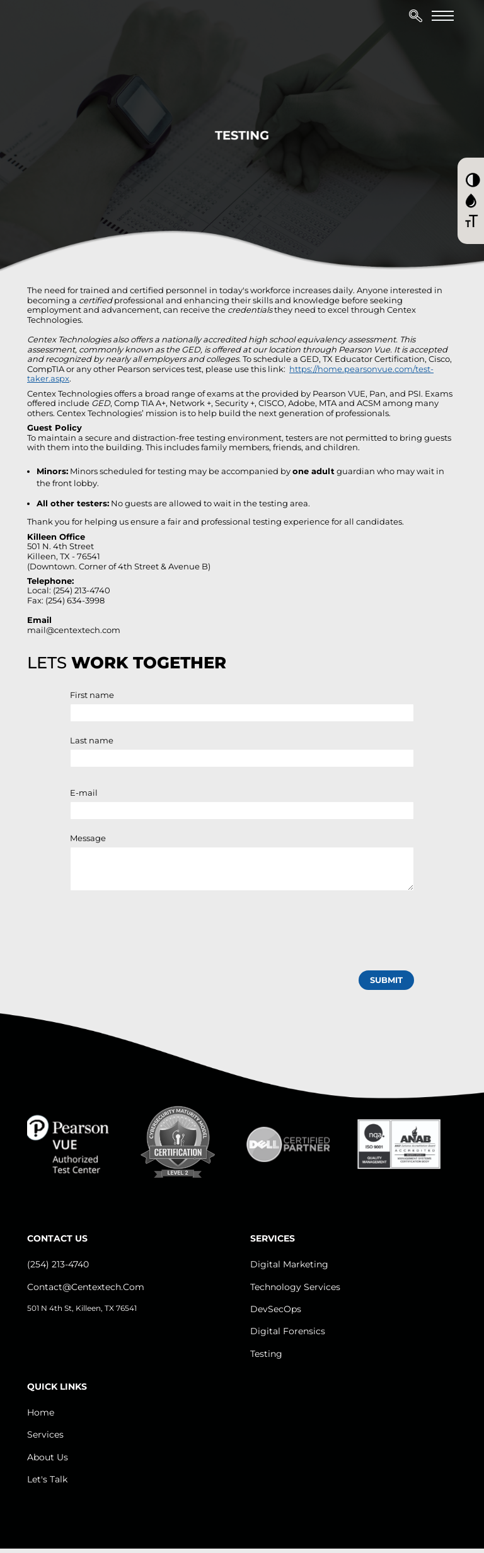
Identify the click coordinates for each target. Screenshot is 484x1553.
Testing (266, 1353)
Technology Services (295, 1287)
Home (40, 1412)
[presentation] (166, 928)
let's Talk (47, 1479)
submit (386, 980)
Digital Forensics (287, 1331)
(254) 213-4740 (58, 1264)
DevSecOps (275, 1309)
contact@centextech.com (85, 1287)
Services (45, 1434)
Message (88, 838)
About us (47, 1457)
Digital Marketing (289, 1264)
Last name (91, 740)
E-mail (84, 793)
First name (92, 695)
